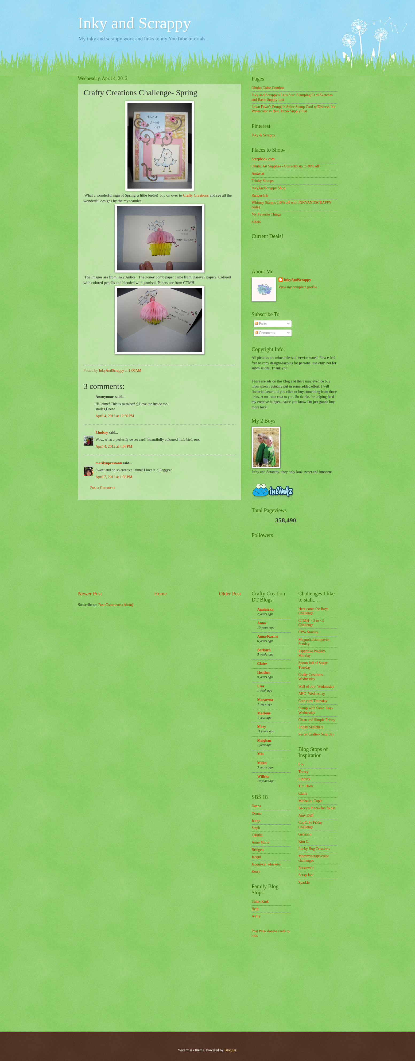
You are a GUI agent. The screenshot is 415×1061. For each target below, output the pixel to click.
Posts (261, 324)
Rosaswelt (306, 868)
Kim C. (303, 842)
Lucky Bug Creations (314, 849)
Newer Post (90, 593)
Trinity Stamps (263, 181)
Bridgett (258, 850)
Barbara (264, 650)
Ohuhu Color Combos (268, 88)
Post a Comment (102, 488)
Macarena (265, 700)
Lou (301, 764)
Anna (261, 623)
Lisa (260, 686)
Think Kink (260, 901)
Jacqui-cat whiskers (266, 864)
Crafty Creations (196, 195)
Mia (260, 754)
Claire (262, 664)
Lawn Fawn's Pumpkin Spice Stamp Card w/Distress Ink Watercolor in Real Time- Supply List (293, 109)
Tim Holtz (306, 786)
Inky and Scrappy (134, 23)
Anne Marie (260, 842)
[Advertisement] (159, 545)
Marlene (264, 713)
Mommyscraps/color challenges (313, 858)
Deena (256, 806)
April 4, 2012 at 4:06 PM (114, 447)
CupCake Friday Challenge (310, 825)
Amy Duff (306, 815)
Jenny (256, 821)
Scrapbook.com (263, 159)
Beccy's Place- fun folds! (316, 808)
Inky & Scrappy (263, 135)
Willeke (263, 777)
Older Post (230, 593)
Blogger (230, 1050)
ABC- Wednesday (311, 694)
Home (160, 593)
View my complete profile (297, 287)
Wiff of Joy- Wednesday (316, 686)
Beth (255, 909)
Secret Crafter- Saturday (316, 734)
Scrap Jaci (305, 875)
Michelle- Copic (310, 801)
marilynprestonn (109, 463)
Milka (262, 763)
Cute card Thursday (313, 701)
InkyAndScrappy (297, 280)
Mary (261, 727)
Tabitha (257, 835)
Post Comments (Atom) (115, 605)
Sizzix (256, 222)
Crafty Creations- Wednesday (311, 677)
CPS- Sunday (308, 632)
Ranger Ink (260, 195)
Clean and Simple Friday (316, 720)
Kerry (256, 872)
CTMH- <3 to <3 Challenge (311, 623)
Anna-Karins (267, 636)
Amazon (258, 173)
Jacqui (256, 857)
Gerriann (305, 834)
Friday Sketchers (310, 727)
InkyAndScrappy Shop (268, 188)
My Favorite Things (266, 214)
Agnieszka (265, 609)
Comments (265, 333)
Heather (263, 673)
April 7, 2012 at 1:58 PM (114, 477)
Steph (256, 828)
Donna (257, 813)
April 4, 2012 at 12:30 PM (115, 416)
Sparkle (304, 882)
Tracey (303, 772)
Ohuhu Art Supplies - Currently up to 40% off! (286, 166)
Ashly (256, 916)
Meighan (264, 740)
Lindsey (102, 433)
